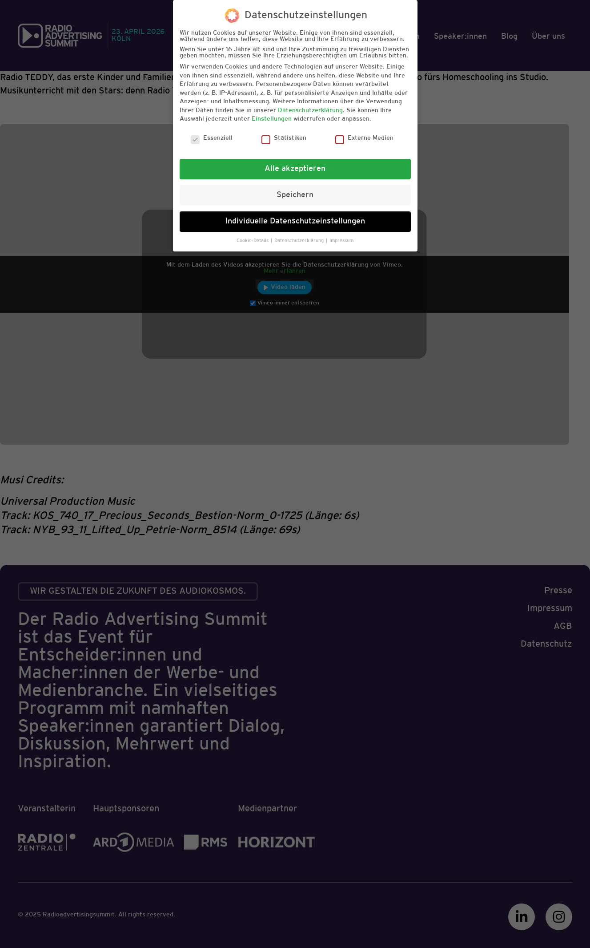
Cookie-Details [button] (253, 241)
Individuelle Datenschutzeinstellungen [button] (295, 221)
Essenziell (212, 138)
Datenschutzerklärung (310, 110)
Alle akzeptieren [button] (295, 168)
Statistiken (283, 138)
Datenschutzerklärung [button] (299, 241)
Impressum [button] (341, 241)
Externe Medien (364, 138)
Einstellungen (272, 119)
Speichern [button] (295, 195)
